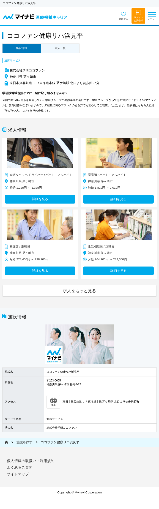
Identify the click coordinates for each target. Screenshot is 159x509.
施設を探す (24, 442)
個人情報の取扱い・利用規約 (31, 461)
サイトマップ (18, 474)
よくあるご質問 (20, 467)
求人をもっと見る (79, 290)
